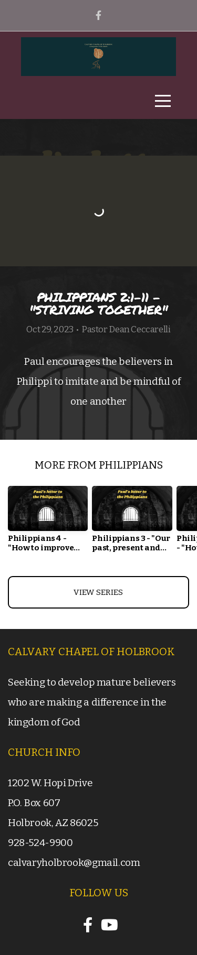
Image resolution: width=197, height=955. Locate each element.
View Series (98, 592)
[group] (48, 523)
